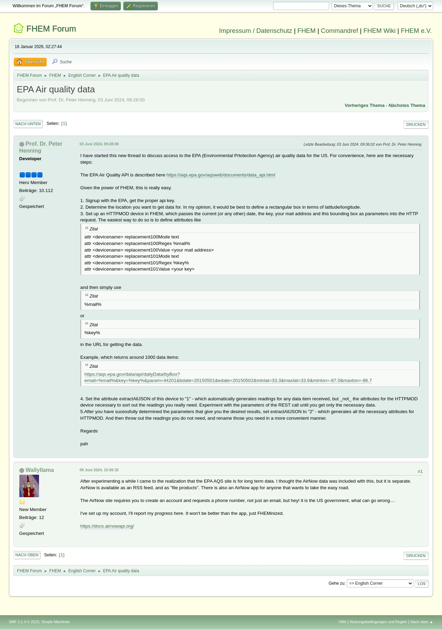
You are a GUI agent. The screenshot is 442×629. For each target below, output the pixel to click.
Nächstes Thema (406, 105)
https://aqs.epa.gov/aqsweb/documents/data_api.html (220, 174)
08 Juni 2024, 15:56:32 (99, 470)
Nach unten (28, 124)
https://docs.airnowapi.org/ (107, 526)
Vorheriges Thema (364, 105)
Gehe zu (336, 583)
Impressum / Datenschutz (255, 30)
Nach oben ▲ (422, 622)
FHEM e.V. (416, 30)
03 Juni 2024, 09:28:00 (99, 144)
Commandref (339, 30)
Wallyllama (40, 470)
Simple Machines (55, 622)
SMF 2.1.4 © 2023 (24, 622)
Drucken (415, 124)
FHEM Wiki (379, 30)
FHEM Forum (51, 28)
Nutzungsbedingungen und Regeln (378, 622)
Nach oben (27, 555)
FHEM (306, 30)
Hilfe (342, 622)
